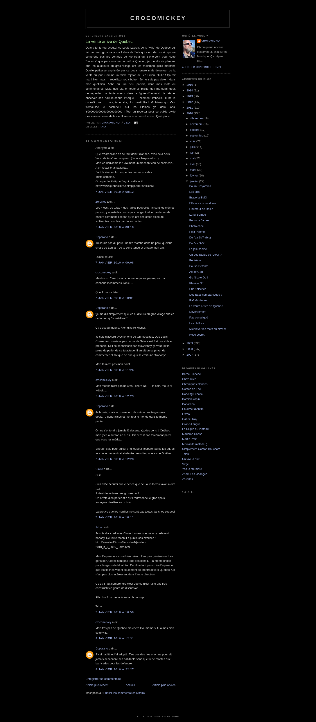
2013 (190, 96)
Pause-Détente (198, 266)
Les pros (194, 191)
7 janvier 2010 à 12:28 (114, 459)
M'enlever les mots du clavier (207, 329)
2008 (190, 349)
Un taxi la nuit (190, 459)
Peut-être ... (196, 260)
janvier (194, 181)
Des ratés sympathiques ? (205, 294)
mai (193, 158)
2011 (190, 107)
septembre (197, 135)
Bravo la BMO (198, 197)
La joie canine (198, 249)
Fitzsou (186, 414)
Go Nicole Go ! (198, 277)
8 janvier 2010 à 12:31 (114, 638)
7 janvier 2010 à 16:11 (114, 517)
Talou (185, 454)
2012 (190, 102)
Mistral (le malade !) (194, 444)
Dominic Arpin (191, 399)
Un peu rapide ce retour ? (205, 254)
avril (193, 164)
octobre (195, 129)
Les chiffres (196, 323)
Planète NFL (197, 283)
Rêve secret (196, 334)
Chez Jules (189, 379)
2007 (190, 354)
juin (192, 152)
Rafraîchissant (198, 300)
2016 (190, 84)
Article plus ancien (164, 685)
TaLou (99, 527)
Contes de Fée (191, 389)
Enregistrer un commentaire (103, 678)
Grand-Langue (191, 424)
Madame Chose (192, 434)
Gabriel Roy (189, 419)
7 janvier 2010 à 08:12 (114, 191)
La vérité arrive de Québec (206, 306)
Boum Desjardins (200, 186)
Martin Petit (189, 439)
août (193, 141)
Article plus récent (97, 685)
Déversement (197, 311)
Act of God (196, 271)
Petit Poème (197, 231)
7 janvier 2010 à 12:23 (114, 396)
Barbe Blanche (191, 374)
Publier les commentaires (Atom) (124, 693)
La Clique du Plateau (195, 429)
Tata (103, 126)
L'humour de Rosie (201, 209)
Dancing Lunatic (192, 394)
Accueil (130, 685)
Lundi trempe (197, 214)
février (194, 175)
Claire (99, 469)
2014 (190, 90)
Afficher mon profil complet (203, 67)
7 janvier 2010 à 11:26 (114, 370)
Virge (185, 464)
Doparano (101, 237)
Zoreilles (100, 201)
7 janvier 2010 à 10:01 (114, 298)
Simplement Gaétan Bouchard (201, 449)
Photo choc (196, 226)
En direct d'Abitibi (193, 409)
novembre (196, 124)
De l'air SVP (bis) (200, 237)
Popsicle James (199, 220)
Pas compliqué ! (199, 317)
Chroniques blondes (195, 384)
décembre (196, 118)
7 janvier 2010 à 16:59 (114, 612)
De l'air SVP (197, 243)
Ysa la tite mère (192, 469)
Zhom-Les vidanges (194, 474)
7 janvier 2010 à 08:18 (114, 227)
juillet (193, 147)
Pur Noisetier (197, 289)
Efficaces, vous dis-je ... (204, 203)
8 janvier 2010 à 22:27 (114, 669)
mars (193, 169)
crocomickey (158, 18)
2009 (190, 343)
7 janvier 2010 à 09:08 (114, 262)
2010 (190, 113)
